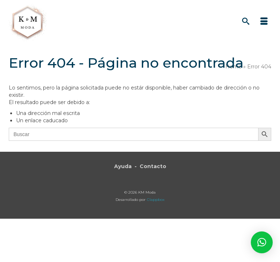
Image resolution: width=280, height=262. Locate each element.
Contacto (153, 166)
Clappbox (155, 199)
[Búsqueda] (246, 22)
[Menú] (264, 22)
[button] (262, 242)
